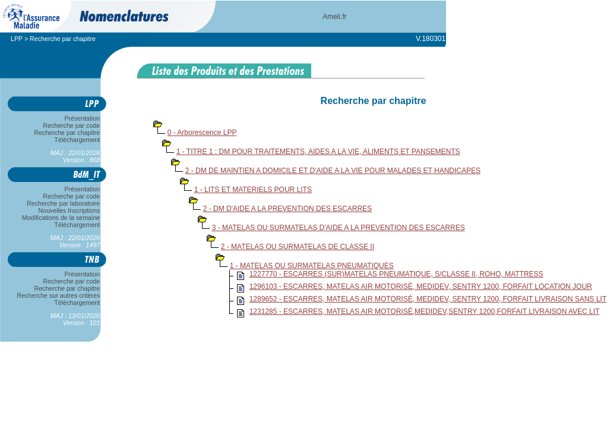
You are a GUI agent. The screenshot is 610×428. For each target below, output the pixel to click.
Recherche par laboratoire (63, 203)
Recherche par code (72, 125)
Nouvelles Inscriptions (69, 210)
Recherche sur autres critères (58, 295)
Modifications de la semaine (60, 217)
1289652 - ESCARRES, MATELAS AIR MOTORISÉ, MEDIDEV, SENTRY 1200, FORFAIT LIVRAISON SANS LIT (427, 299)
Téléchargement (77, 139)
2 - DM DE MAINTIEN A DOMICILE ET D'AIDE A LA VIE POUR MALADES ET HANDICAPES (333, 170)
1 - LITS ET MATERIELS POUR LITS (253, 189)
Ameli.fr (335, 16)
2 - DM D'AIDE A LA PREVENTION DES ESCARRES (287, 208)
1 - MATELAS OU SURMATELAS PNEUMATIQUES (312, 266)
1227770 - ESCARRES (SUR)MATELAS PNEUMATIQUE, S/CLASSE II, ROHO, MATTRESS (396, 274)
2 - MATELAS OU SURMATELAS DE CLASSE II (297, 247)
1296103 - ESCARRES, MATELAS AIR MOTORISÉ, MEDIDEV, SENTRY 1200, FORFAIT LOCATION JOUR (420, 286)
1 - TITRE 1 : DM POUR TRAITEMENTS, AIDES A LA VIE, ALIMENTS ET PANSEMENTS (318, 151)
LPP (17, 38)
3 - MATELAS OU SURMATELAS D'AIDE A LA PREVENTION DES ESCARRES (338, 228)
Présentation (82, 118)
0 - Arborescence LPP (202, 132)
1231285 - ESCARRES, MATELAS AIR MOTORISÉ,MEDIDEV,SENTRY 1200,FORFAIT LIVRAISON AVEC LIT (424, 311)
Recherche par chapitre (67, 132)
